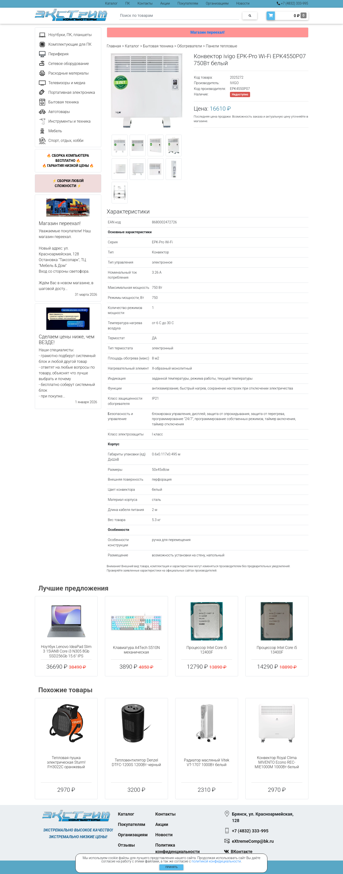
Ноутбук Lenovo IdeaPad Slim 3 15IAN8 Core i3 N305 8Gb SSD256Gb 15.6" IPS (66, 651)
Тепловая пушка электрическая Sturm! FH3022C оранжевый (66, 762)
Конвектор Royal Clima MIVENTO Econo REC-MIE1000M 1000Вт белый (277, 762)
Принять (171, 867)
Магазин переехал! (207, 32)
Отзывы (126, 845)
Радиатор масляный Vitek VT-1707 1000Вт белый (206, 762)
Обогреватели (189, 46)
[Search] (179, 16)
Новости (242, 3)
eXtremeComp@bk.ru (253, 841)
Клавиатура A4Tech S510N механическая (136, 649)
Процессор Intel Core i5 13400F (277, 649)
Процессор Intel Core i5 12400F (207, 649)
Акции (165, 3)
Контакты (145, 3)
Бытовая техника (158, 46)
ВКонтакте (241, 851)
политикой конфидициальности (216, 861)
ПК (127, 3)
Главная (114, 46)
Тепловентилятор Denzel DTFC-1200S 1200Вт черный (136, 762)
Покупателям (188, 3)
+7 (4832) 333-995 (292, 3)
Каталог (111, 3)
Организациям (217, 3)
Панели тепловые (221, 46)
